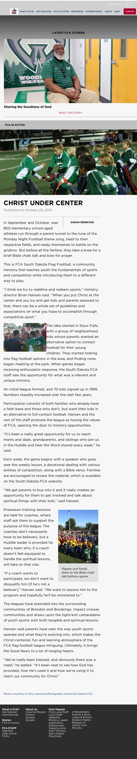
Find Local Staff (58, 712)
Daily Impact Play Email (56, 735)
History (30, 714)
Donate (30, 720)
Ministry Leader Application (58, 721)
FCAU (5, 736)
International (10, 714)
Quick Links (116, 4)
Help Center (9, 733)
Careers (30, 717)
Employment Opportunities (57, 727)
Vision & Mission (36, 712)
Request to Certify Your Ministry (79, 725)
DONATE (129, 11)
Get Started (9, 712)
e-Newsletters (80, 711)
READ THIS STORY (70, 112)
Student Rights (81, 719)
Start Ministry (57, 730)
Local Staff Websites (55, 716)
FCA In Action (15, 124)
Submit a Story (81, 714)
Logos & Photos (82, 717)
